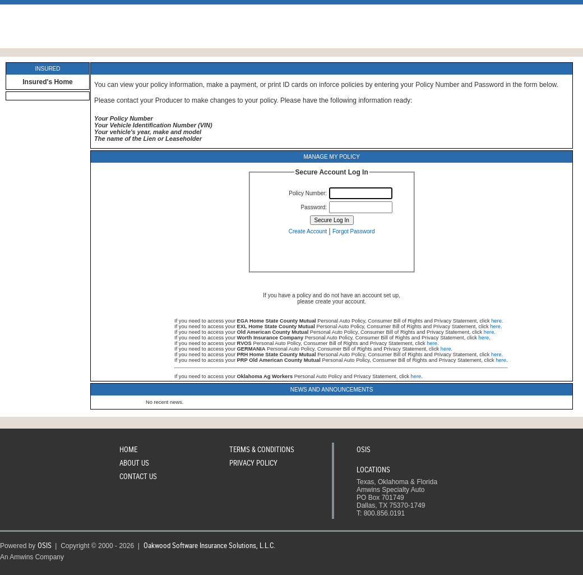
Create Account (308, 231)
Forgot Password (353, 231)
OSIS (364, 449)
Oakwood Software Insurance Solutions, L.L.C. (209, 545)
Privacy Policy (253, 463)
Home (128, 449)
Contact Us (138, 476)
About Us (134, 463)
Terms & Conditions (261, 449)
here (496, 321)
